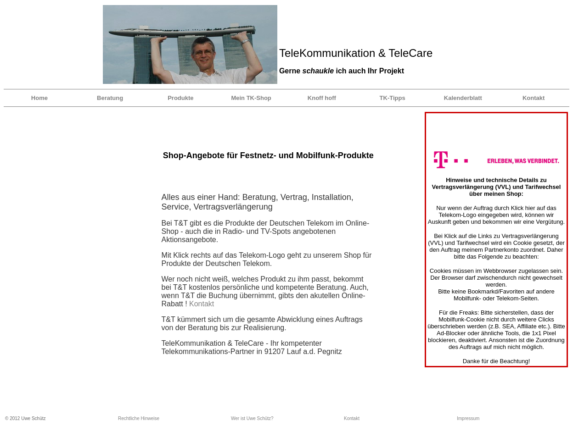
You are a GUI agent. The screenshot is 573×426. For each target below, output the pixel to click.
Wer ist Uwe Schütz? (252, 418)
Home (39, 97)
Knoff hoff (322, 97)
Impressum (468, 418)
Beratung (110, 97)
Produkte (180, 97)
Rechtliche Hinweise (138, 418)
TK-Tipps (392, 97)
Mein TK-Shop (251, 97)
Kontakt (533, 97)
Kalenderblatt (463, 97)
